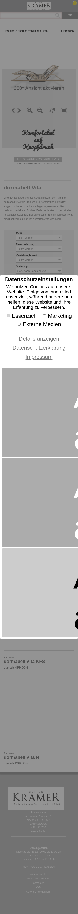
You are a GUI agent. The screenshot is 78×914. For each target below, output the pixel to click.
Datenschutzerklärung (39, 348)
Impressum (39, 357)
